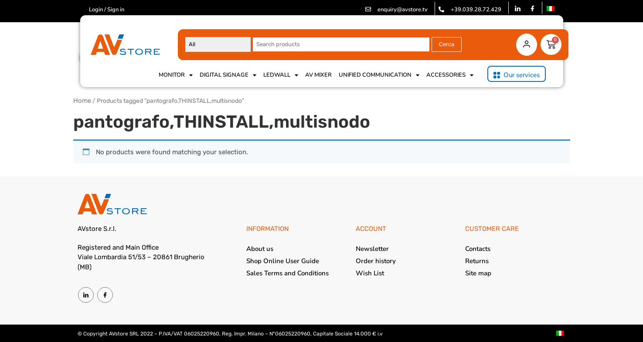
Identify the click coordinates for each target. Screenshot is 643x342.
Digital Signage (228, 75)
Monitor (176, 75)
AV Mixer (318, 75)
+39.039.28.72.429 (476, 10)
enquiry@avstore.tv (403, 10)
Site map (478, 273)
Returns (477, 261)
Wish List (370, 273)
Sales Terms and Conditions (287, 273)
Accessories (449, 75)
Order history (376, 261)
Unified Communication (379, 75)
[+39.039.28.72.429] (441, 9)
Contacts (477, 248)
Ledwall (280, 75)
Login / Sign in (106, 10)
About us (259, 248)
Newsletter (372, 248)
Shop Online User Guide (282, 261)
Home (82, 101)
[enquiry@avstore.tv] (368, 9)
